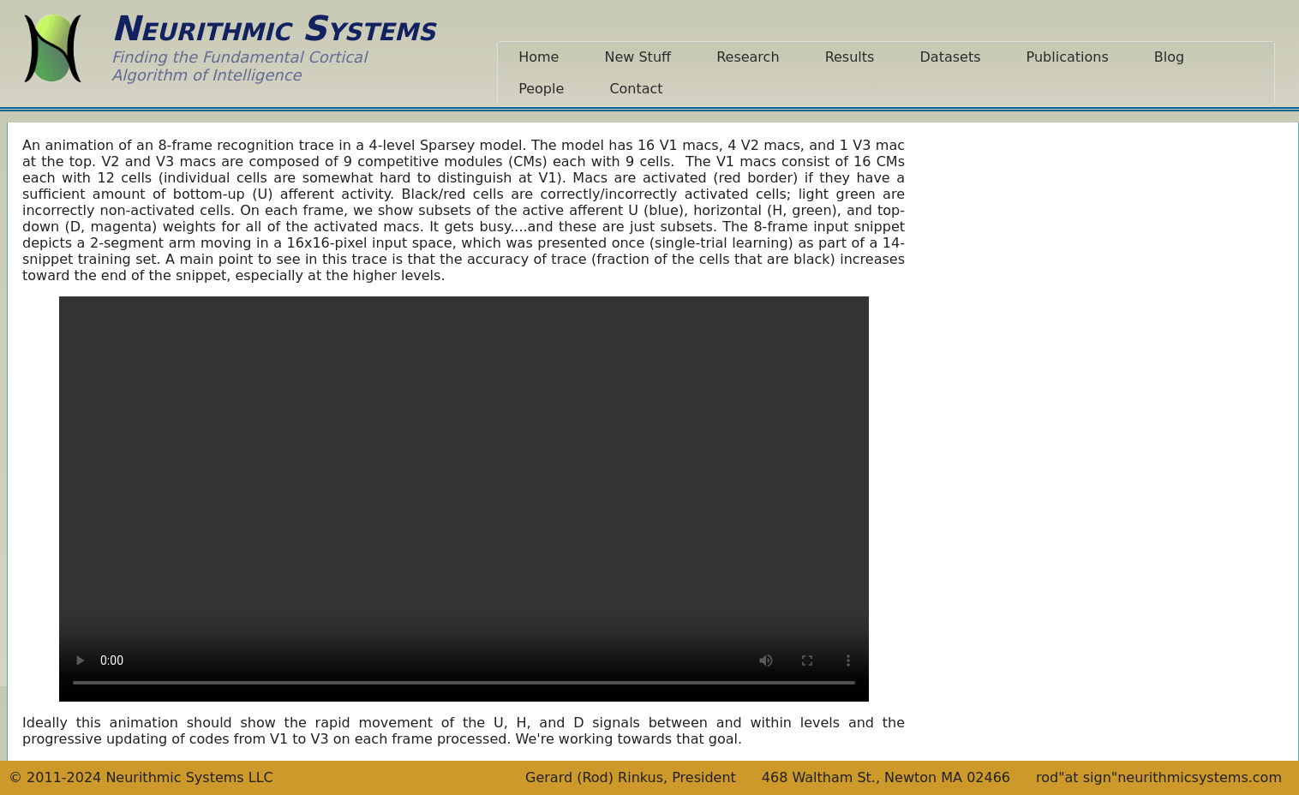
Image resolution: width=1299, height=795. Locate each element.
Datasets (950, 57)
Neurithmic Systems (273, 28)
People (541, 89)
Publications (1068, 57)
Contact (635, 89)
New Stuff (637, 57)
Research (747, 57)
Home (538, 57)
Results (850, 57)
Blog (1169, 57)
